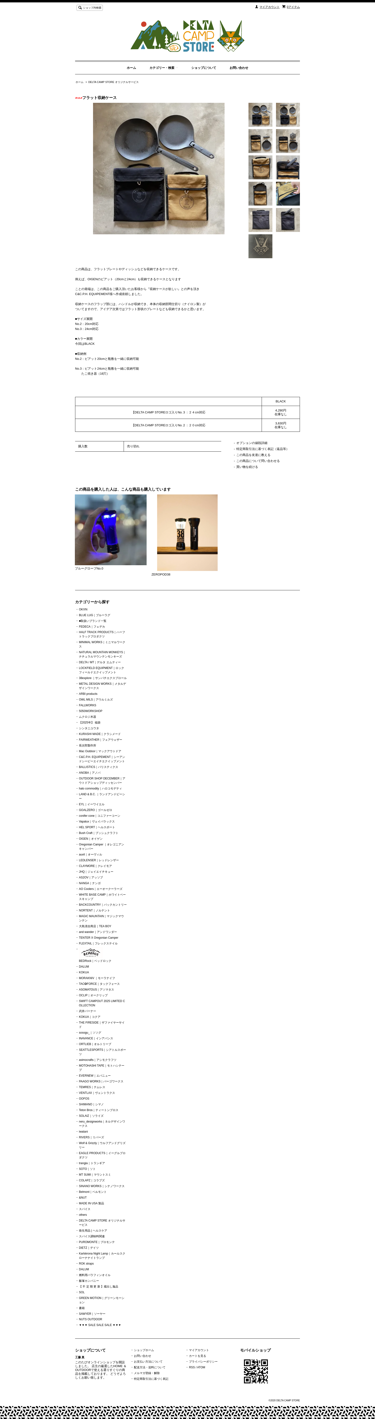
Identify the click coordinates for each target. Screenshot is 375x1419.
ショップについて (203, 68)
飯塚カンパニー (89, 1280)
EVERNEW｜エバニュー (95, 1075)
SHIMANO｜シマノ (91, 1104)
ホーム (131, 68)
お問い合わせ (239, 68)
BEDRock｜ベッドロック (95, 955)
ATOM (201, 1367)
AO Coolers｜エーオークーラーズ (100, 889)
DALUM (84, 966)
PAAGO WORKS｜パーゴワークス (101, 1081)
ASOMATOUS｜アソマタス (96, 989)
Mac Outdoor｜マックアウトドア (100, 751)
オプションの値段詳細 (251, 443)
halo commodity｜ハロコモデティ (100, 788)
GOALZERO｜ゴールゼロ (95, 810)
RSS (192, 1367)
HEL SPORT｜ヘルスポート (97, 827)
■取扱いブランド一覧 (92, 621)
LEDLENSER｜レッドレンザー (99, 860)
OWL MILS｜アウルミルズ (96, 699)
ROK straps (86, 1263)
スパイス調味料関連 (92, 1236)
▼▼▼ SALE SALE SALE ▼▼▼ (100, 1325)
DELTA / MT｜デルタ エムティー (100, 662)
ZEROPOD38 (160, 574)
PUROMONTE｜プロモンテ (97, 1242)
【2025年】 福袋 (89, 722)
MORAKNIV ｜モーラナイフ (97, 978)
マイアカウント (269, 7)
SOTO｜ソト (87, 1169)
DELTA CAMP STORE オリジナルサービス (113, 82)
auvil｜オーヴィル (90, 854)
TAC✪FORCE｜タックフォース (99, 984)
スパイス (84, 1209)
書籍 (82, 1308)
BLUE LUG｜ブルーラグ (94, 615)
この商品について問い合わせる (258, 461)
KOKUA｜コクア (89, 1017)
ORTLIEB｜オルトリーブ (95, 1044)
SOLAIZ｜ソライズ (91, 1116)
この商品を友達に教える (253, 455)
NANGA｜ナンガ (90, 883)
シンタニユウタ (89, 728)
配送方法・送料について (149, 1367)
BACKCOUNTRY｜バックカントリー (103, 904)
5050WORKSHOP (90, 711)
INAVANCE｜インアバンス (96, 1038)
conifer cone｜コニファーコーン (99, 815)
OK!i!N (83, 609)
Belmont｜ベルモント (93, 1192)
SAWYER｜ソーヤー (92, 1313)
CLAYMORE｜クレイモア (95, 866)
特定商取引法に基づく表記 (151, 1379)
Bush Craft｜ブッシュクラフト (98, 833)
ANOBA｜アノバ (89, 772)
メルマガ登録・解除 (147, 1373)
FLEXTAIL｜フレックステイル (98, 943)
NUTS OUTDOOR (90, 1319)
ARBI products (88, 694)
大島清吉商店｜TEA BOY (95, 926)
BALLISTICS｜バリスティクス (98, 767)
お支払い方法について (148, 1361)
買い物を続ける (247, 467)
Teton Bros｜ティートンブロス (98, 1110)
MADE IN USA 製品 (91, 1203)
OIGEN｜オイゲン (91, 838)
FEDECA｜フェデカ (92, 626)
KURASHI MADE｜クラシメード (100, 734)
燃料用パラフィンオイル (94, 1275)
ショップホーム (144, 1350)
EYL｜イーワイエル (92, 804)
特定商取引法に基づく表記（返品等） (262, 449)
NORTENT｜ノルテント (94, 910)
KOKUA (84, 972)
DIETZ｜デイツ (89, 1247)
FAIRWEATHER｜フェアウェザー (100, 739)
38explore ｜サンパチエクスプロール (103, 678)
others (83, 1214)
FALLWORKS (87, 705)
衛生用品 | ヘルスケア (93, 1230)
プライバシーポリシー (203, 1361)
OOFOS (84, 1098)
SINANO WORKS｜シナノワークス (102, 1186)
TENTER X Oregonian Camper (98, 937)
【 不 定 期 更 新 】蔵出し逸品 (98, 1286)
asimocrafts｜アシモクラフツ (97, 1060)
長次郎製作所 (87, 745)
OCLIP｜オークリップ (93, 995)
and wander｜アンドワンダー (98, 932)
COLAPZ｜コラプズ (92, 1180)
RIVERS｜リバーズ (91, 1137)
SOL (82, 1292)
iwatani (83, 1131)
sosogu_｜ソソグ (90, 1032)
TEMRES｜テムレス (92, 1087)
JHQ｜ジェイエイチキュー (96, 871)
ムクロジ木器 (87, 716)
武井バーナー (87, 1011)
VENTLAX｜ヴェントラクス (97, 1093)
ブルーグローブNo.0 (89, 568)
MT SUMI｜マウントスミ (95, 1174)
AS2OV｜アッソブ (91, 877)
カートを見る (197, 1356)
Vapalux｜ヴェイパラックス (97, 821)
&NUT (83, 1197)
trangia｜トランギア (92, 1163)
